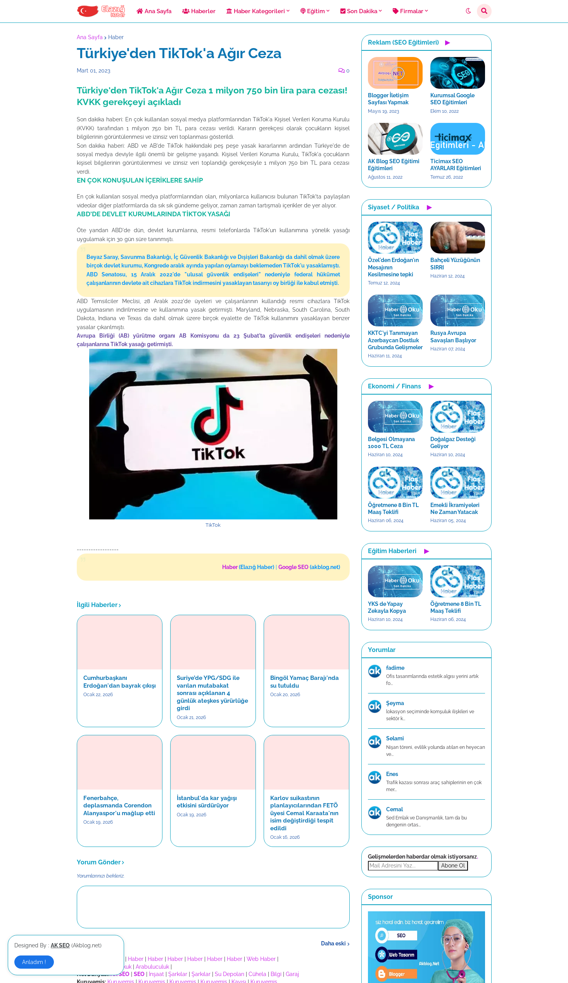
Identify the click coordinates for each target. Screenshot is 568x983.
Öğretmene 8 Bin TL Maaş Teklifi (393, 508)
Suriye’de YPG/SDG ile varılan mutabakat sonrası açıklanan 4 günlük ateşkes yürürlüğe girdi (212, 693)
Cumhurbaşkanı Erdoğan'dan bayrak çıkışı (119, 681)
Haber (116, 37)
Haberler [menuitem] (199, 11)
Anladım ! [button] (34, 962)
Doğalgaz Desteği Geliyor (453, 442)
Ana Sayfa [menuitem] (153, 11)
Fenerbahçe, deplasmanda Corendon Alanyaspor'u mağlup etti (119, 806)
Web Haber (261, 959)
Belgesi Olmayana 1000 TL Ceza (391, 442)
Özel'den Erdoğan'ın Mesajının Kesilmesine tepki (393, 267)
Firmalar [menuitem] (408, 11)
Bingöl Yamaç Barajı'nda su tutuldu (304, 681)
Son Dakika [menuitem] (358, 11)
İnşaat (156, 974)
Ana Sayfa (90, 37)
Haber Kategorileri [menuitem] (255, 11)
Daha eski (333, 943)
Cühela (257, 974)
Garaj (292, 974)
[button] (468, 11)
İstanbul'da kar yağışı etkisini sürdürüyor (207, 802)
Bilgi (276, 974)
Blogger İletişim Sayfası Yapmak (388, 98)
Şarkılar (177, 974)
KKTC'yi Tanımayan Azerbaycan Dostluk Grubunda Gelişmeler (395, 340)
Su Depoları (229, 974)
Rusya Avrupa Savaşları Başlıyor (453, 336)
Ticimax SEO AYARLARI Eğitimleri (455, 164)
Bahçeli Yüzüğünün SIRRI (455, 263)
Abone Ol (453, 865)
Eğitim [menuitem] (312, 11)
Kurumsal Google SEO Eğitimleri (452, 98)
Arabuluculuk (152, 967)
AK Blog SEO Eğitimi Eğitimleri (394, 164)
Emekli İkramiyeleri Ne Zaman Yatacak (455, 508)
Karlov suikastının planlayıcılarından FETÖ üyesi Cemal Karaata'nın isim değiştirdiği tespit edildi (304, 813)
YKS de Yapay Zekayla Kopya (387, 607)
